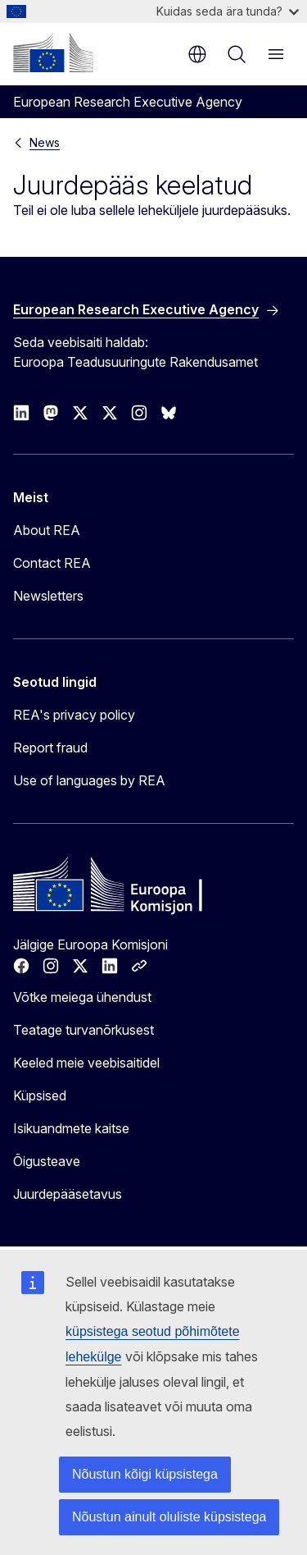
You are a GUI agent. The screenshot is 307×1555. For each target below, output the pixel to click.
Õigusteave (46, 1161)
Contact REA (52, 563)
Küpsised (39, 1095)
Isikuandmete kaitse (71, 1128)
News (44, 142)
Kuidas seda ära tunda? (227, 11)
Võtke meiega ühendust (82, 997)
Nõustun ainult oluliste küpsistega (169, 1517)
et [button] (197, 54)
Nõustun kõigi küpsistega (145, 1474)
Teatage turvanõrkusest (83, 1030)
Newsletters (48, 596)
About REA (46, 530)
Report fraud (50, 747)
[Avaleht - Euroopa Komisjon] (53, 52)
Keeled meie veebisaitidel (86, 1062)
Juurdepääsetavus (67, 1194)
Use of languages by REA (89, 780)
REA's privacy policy (74, 715)
